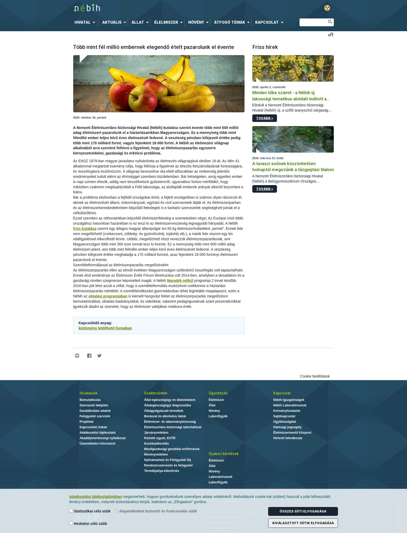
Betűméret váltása (330, 34)
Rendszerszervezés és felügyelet (168, 465)
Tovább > (264, 118)
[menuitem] (86, 22)
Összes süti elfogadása (303, 511)
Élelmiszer (216, 400)
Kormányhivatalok (286, 411)
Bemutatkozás (90, 400)
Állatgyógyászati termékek (163, 411)
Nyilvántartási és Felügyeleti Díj (167, 460)
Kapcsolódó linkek (93, 427)
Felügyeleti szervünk (95, 416)
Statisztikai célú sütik (90, 511)
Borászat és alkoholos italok (165, 416)
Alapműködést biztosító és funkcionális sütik (156, 511)
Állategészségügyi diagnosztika (167, 405)
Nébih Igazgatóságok (288, 400)
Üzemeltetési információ (98, 443)
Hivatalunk (88, 393)
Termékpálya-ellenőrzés (161, 471)
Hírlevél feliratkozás (288, 438)
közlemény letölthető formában (105, 328)
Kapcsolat (281, 393)
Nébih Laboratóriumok (290, 405)
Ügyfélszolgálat (284, 422)
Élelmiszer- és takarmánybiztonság (170, 422)
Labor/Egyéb (218, 416)
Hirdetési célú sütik (88, 523)
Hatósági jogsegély (287, 427)
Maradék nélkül (180, 280)
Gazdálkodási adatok (95, 411)
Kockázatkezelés (156, 443)
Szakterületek (155, 393)
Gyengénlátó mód (327, 8)
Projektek (87, 422)
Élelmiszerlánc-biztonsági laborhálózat (172, 427)
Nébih (148, 8)
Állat (212, 405)
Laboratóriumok (220, 477)
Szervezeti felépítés (94, 405)
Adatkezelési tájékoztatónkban (95, 497)
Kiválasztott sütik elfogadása (303, 523)
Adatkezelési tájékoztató (98, 432)
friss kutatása (85, 228)
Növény (214, 411)
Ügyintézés (218, 393)
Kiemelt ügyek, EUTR (159, 438)
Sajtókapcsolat (284, 416)
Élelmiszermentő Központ (292, 432)
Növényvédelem (156, 454)
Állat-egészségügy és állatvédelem (169, 400)
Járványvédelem (156, 432)
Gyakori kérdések (224, 454)
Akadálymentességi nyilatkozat (103, 438)
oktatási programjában (108, 296)
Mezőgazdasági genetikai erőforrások (171, 449)
